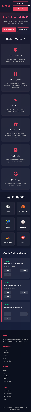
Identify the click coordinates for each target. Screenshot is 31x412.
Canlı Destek (6, 376)
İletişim (5, 370)
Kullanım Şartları (7, 391)
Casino (5, 358)
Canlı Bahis (23, 29)
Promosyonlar (7, 361)
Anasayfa (5, 350)
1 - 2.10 (7, 270)
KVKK (4, 399)
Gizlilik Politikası (7, 393)
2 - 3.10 (7, 296)
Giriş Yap (20, 3)
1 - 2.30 (7, 314)
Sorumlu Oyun (7, 381)
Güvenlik (5, 378)
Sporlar (5, 355)
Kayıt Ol (20, 9)
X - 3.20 (24, 292)
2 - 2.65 (7, 318)
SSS (4, 373)
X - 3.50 (24, 314)
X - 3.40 (24, 270)
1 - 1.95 (7, 292)
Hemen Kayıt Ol (9, 29)
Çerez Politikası (7, 396)
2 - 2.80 (7, 275)
